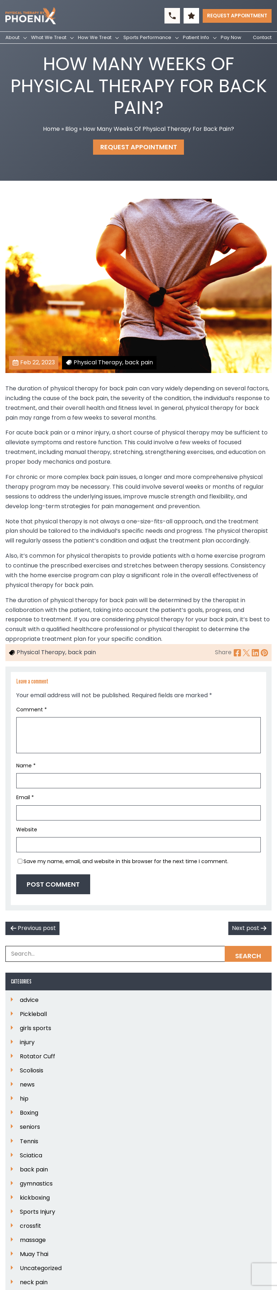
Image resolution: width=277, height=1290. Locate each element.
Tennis (29, 1141)
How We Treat (94, 37)
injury (27, 1042)
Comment (31, 709)
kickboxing (35, 1197)
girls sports (35, 1028)
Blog (71, 129)
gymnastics (36, 1183)
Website (26, 829)
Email (25, 797)
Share (223, 652)
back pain (34, 1169)
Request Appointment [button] (237, 15)
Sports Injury (37, 1212)
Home (51, 129)
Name (26, 765)
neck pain (34, 1282)
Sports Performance (147, 37)
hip (24, 1098)
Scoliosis (31, 1070)
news (27, 1084)
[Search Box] (138, 954)
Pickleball (33, 1014)
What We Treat (48, 37)
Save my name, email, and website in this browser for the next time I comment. (125, 861)
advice (29, 1000)
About (12, 37)
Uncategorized (41, 1268)
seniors (30, 1127)
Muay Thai (34, 1254)
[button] (172, 15)
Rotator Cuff (37, 1056)
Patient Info (196, 37)
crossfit (30, 1226)
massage (33, 1240)
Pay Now (231, 37)
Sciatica (31, 1155)
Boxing (29, 1113)
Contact (262, 37)
